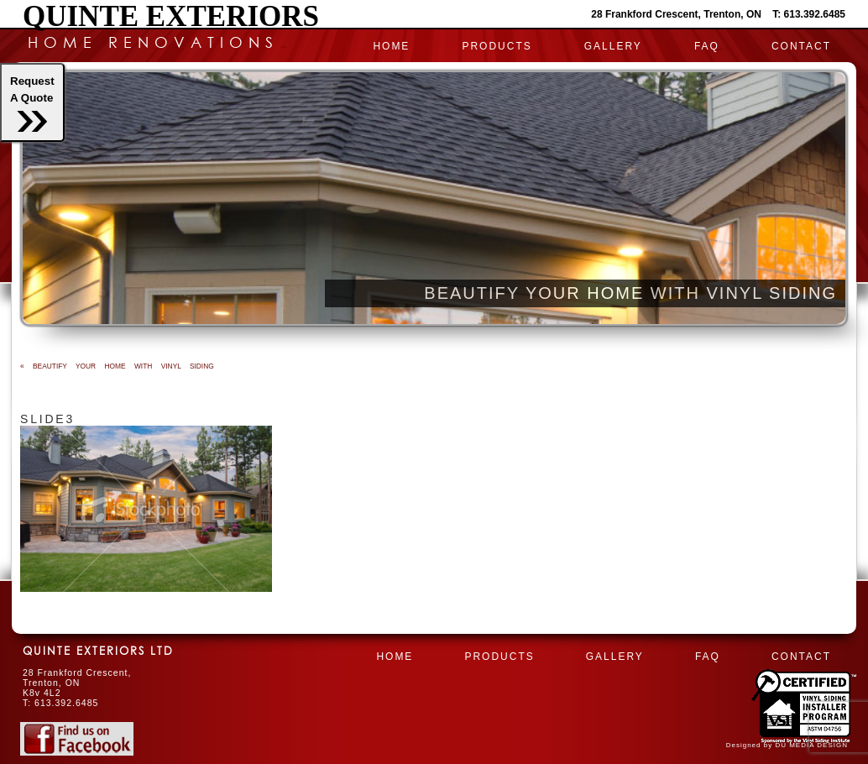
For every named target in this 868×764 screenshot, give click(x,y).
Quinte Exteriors (171, 16)
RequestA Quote (32, 103)
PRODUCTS (496, 46)
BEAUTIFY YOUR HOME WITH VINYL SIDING (117, 366)
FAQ (706, 46)
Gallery (613, 46)
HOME (391, 46)
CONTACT (801, 46)
